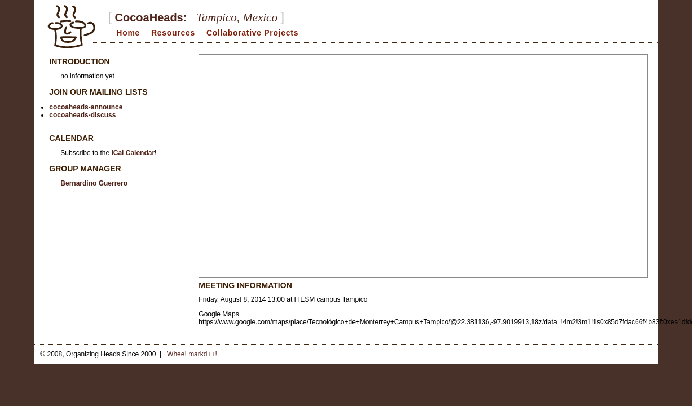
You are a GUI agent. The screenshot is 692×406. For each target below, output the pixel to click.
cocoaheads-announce (85, 107)
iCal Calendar (133, 153)
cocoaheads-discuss (82, 115)
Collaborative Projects (252, 32)
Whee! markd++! (192, 354)
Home (128, 32)
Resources (173, 32)
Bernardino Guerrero (93, 183)
